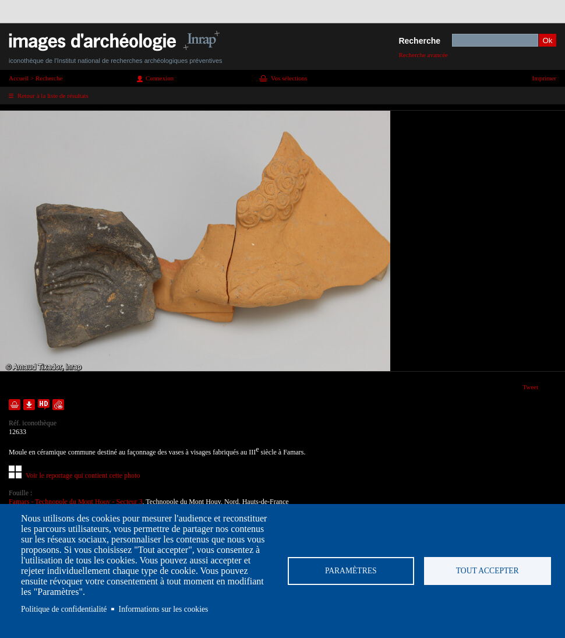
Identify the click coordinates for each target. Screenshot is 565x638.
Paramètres (351, 570)
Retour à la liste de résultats (53, 95)
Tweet (530, 386)
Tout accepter (487, 570)
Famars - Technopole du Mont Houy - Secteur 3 (76, 502)
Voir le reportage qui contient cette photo (83, 475)
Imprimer (544, 78)
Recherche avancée (423, 54)
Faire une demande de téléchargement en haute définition (44, 404)
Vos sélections (289, 78)
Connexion (160, 78)
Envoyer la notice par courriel (58, 404)
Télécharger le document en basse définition (29, 404)
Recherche (419, 40)
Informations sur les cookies (164, 609)
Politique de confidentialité (64, 609)
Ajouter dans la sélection (14, 404)
